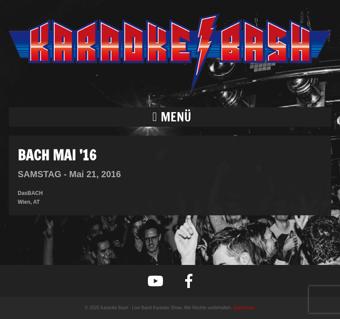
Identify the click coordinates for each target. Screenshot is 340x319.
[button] (170, 117)
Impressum (244, 307)
